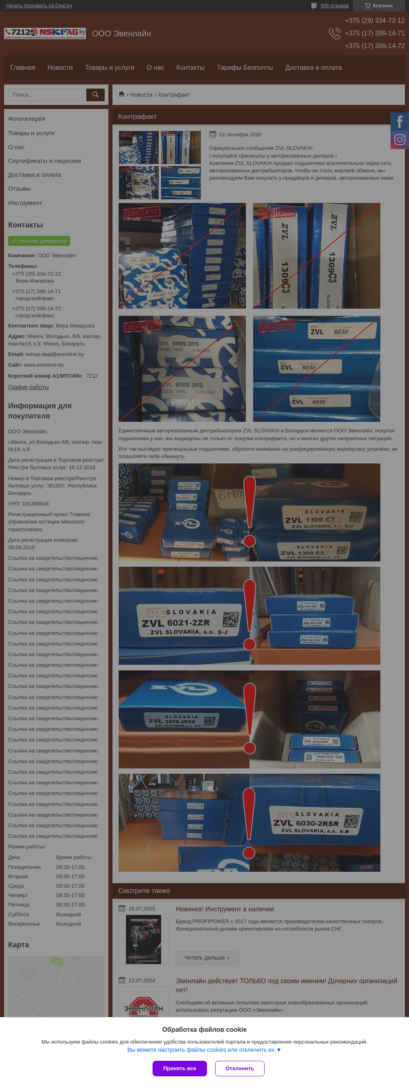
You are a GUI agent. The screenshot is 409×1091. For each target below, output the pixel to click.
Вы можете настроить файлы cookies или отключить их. (201, 1049)
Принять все (179, 1068)
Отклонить (240, 1068)
